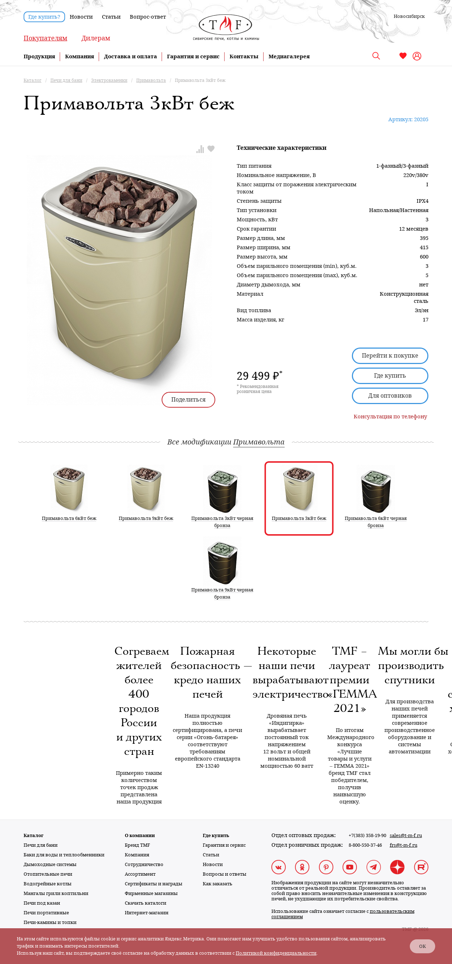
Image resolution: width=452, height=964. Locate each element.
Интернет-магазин (146, 912)
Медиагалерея (289, 56)
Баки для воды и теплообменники (64, 854)
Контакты (244, 56)
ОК (422, 946)
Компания (79, 56)
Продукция (39, 56)
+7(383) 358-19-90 (367, 835)
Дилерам (96, 38)
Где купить (390, 375)
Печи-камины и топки (50, 922)
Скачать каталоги (145, 903)
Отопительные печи (48, 874)
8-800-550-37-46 (365, 845)
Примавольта (259, 442)
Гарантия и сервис (193, 56)
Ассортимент (140, 874)
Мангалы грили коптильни (56, 893)
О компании (140, 835)
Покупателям (45, 38)
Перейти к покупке (390, 355)
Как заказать (217, 883)
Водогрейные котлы (48, 883)
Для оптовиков (390, 395)
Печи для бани (41, 845)
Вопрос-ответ (148, 17)
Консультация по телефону (390, 416)
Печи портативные (46, 912)
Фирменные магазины (151, 893)
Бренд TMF (137, 845)
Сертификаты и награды (153, 883)
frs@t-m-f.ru (403, 845)
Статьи (111, 17)
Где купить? (44, 17)
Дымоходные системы (50, 864)
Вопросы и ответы (224, 874)
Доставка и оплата (130, 56)
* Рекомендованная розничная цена (258, 389)
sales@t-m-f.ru (406, 835)
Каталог (34, 835)
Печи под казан (42, 903)
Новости (81, 17)
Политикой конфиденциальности (276, 953)
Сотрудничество (144, 864)
